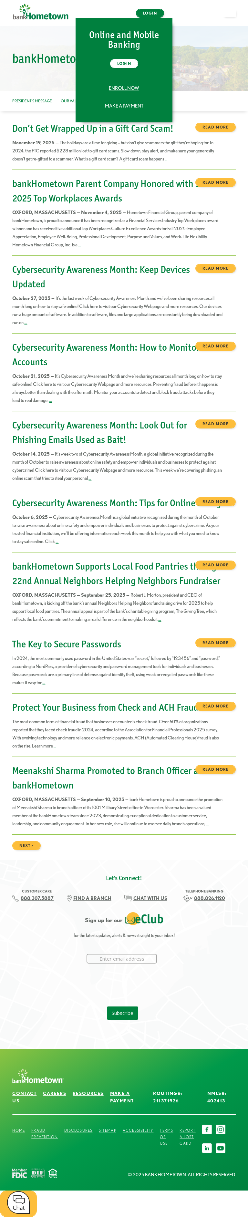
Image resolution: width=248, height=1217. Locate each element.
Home (18, 1130)
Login (150, 13)
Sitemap (107, 1130)
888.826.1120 (209, 898)
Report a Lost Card (187, 1137)
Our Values (72, 100)
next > (26, 845)
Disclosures (78, 1130)
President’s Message (32, 100)
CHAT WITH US (150, 898)
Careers (54, 1093)
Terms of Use (166, 1137)
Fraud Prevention (44, 1133)
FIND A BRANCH (92, 898)
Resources (88, 1093)
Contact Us (24, 1097)
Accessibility (138, 1130)
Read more (215, 127)
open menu (232, 16)
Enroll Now (124, 88)
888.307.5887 (37, 898)
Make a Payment (124, 106)
